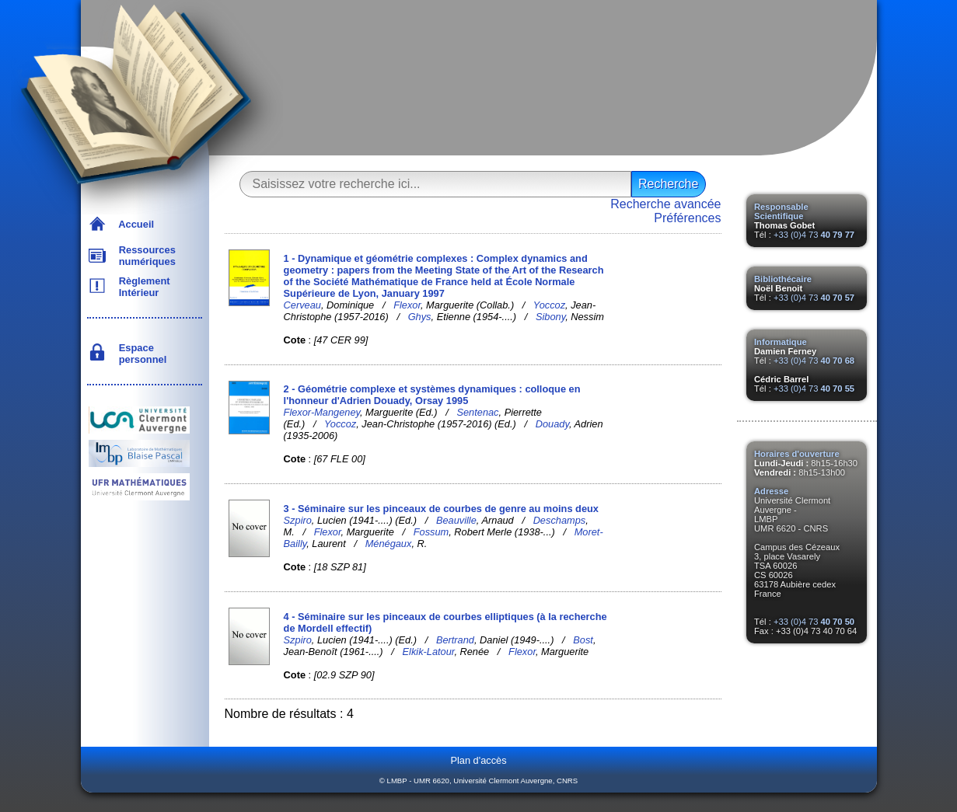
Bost (583, 640)
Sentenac (477, 412)
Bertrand (455, 640)
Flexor (407, 305)
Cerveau (302, 305)
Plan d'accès (478, 760)
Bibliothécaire (783, 279)
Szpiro (298, 520)
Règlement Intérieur (142, 286)
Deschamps (559, 520)
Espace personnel (140, 353)
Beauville (456, 520)
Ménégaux (388, 543)
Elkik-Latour (429, 651)
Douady (552, 424)
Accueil (134, 224)
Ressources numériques (145, 255)
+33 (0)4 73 (814, 234)
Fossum (431, 532)
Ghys (419, 316)
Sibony (550, 316)
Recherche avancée (665, 204)
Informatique (780, 342)
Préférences (687, 218)
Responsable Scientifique (781, 211)
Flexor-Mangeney (322, 412)
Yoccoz (549, 305)
